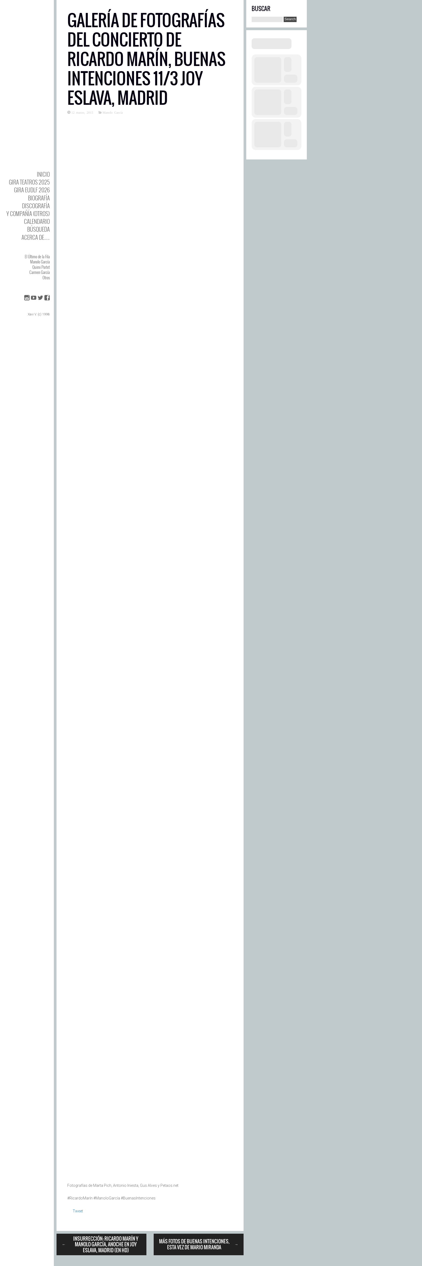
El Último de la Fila (37, 256)
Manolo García (40, 262)
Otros (46, 277)
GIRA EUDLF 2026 (32, 190)
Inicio (43, 174)
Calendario (37, 221)
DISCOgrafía (36, 205)
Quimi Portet (41, 267)
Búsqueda (38, 229)
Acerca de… (36, 237)
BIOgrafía (39, 198)
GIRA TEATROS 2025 (29, 182)
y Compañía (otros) (28, 213)
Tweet (78, 1211)
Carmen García (39, 272)
